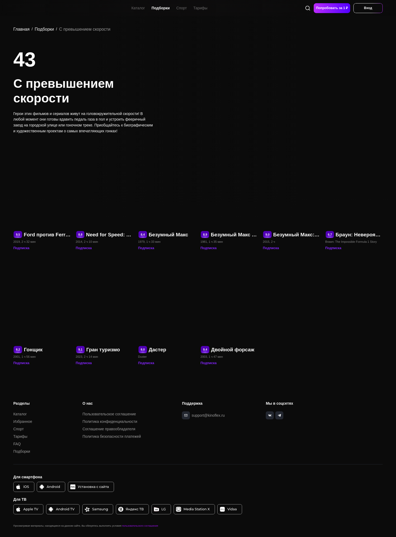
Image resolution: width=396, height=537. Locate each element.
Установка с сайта (89, 486)
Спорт (182, 8)
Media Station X (193, 508)
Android (49, 486)
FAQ (17, 443)
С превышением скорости (84, 29)
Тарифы (201, 8)
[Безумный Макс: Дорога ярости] (291, 195)
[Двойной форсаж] (229, 310)
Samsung (96, 508)
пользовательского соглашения (140, 525)
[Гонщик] (42, 310)
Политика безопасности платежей (112, 436)
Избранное (22, 421)
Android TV (61, 508)
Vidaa (228, 508)
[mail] (186, 415)
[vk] (269, 415)
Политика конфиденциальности (110, 421)
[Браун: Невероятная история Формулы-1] (354, 195)
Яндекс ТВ (131, 508)
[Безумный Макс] (167, 195)
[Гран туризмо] (104, 310)
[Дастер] (167, 310)
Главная (21, 29)
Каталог (138, 8)
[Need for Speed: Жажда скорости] (104, 195)
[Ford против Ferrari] (42, 195)
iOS (22, 486)
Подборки (161, 8)
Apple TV (27, 508)
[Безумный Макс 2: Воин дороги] (229, 195)
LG (160, 508)
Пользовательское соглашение (109, 414)
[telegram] (278, 415)
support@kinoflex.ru (207, 414)
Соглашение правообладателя (109, 428)
